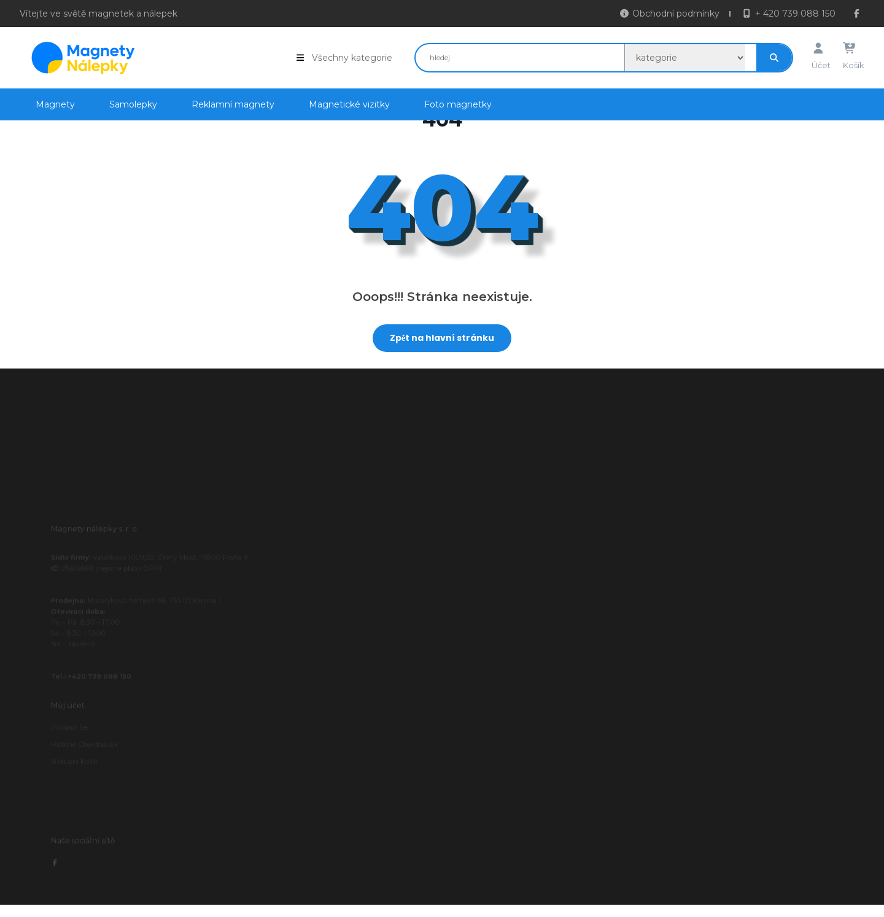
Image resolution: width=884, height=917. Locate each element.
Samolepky (133, 101)
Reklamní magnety (233, 101)
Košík (853, 54)
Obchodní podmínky (669, 14)
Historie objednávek (94, 764)
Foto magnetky (458, 101)
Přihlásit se (82, 750)
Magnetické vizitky (349, 101)
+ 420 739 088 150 (789, 14)
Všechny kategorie (344, 54)
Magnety (55, 101)
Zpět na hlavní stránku (433, 334)
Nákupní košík (86, 778)
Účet (821, 54)
